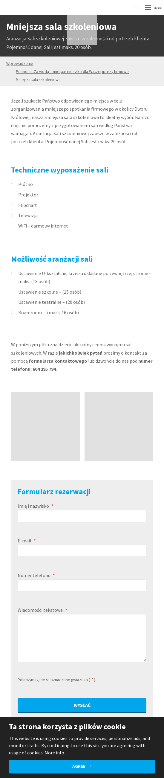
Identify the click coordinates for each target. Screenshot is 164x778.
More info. (55, 753)
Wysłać (82, 705)
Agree (78, 766)
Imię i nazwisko (35, 506)
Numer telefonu (36, 575)
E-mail (27, 541)
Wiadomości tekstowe (42, 610)
